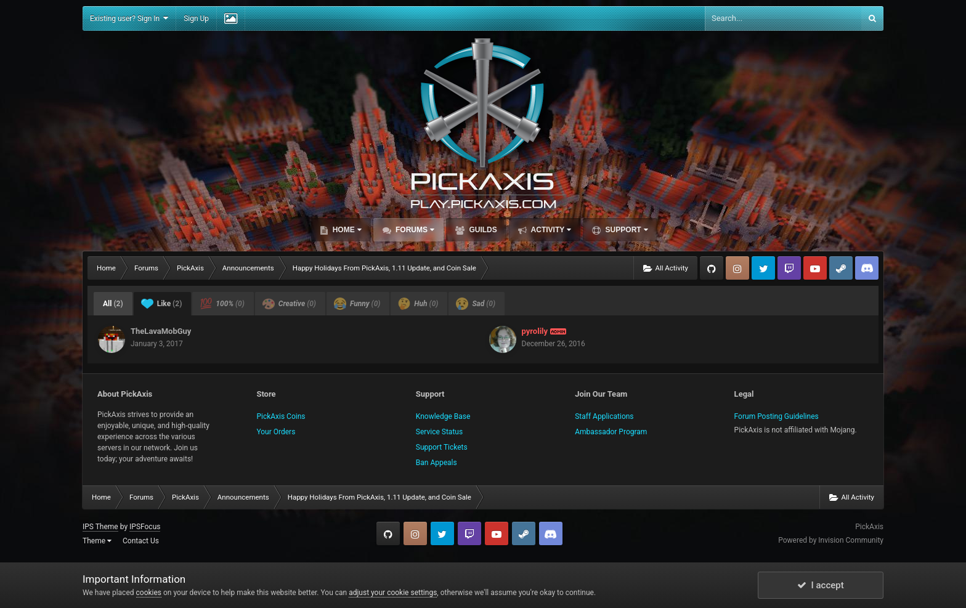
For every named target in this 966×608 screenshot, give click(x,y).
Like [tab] (161, 304)
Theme (97, 541)
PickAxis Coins (280, 416)
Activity (550, 229)
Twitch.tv (789, 268)
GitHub (711, 268)
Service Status (439, 432)
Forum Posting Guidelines (776, 416)
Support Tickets (442, 447)
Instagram (737, 268)
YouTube (815, 268)
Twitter (763, 268)
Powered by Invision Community (830, 540)
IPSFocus (144, 526)
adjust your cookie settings (393, 592)
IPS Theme (100, 526)
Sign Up (196, 18)
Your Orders (275, 432)
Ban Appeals (436, 462)
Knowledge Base (443, 416)
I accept (820, 585)
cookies (149, 592)
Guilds (482, 229)
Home (345, 229)
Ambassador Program (611, 432)
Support (625, 229)
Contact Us (141, 541)
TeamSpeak (867, 268)
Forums (414, 229)
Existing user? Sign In (129, 18)
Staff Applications (604, 416)
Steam (841, 268)
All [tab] (113, 303)
